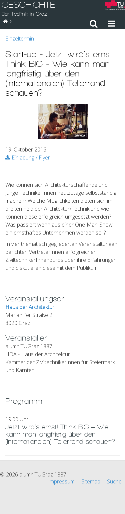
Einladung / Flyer (27, 157)
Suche (114, 481)
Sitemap (90, 481)
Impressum (61, 481)
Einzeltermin (19, 38)
